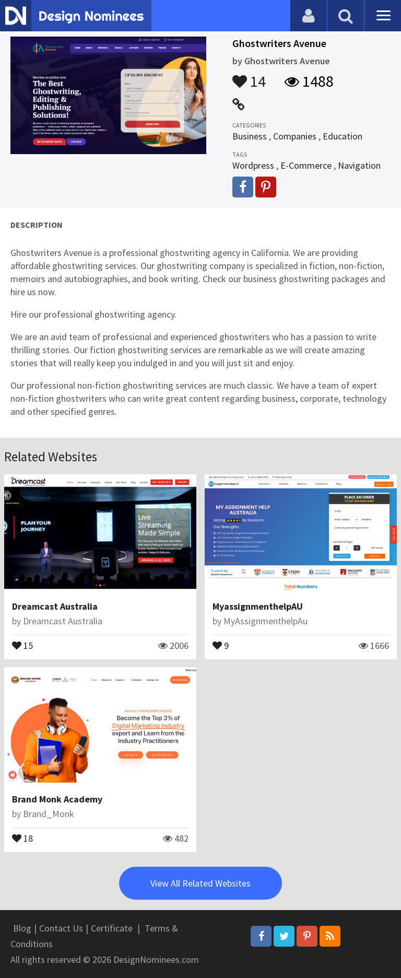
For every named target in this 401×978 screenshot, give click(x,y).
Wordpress (253, 165)
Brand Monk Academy (57, 799)
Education (342, 136)
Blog (22, 928)
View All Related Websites (200, 883)
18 (22, 837)
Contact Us (61, 928)
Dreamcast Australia (55, 606)
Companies (294, 136)
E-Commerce (306, 165)
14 (249, 76)
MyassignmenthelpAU (258, 606)
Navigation (359, 165)
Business (249, 136)
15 (22, 644)
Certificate (112, 928)
